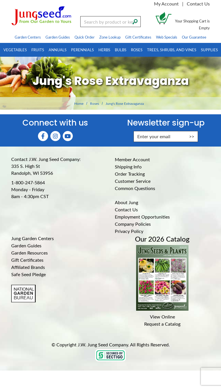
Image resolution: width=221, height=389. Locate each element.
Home (78, 103)
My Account (166, 4)
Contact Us (198, 4)
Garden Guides (26, 245)
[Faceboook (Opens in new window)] (43, 136)
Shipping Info (128, 167)
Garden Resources (29, 253)
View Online (162, 317)
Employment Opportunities (142, 217)
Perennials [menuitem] (82, 49)
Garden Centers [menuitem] (28, 37)
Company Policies (133, 224)
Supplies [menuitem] (209, 49)
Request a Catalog (162, 324)
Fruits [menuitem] (37, 49)
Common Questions (135, 188)
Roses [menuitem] (136, 49)
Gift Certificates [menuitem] (138, 37)
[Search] (135, 21)
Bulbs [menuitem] (120, 49)
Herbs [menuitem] (104, 49)
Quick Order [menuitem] (85, 37)
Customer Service (132, 181)
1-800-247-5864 (28, 182)
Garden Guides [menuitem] (57, 37)
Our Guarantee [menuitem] (194, 37)
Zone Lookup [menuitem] (110, 37)
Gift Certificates (27, 260)
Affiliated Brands (28, 267)
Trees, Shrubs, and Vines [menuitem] (171, 49)
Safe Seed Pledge (28, 274)
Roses (94, 103)
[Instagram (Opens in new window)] (55, 136)
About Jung (126, 202)
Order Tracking (130, 174)
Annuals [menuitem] (57, 49)
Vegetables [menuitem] (15, 49)
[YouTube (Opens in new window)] (68, 136)
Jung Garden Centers (32, 238)
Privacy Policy (129, 231)
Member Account (132, 159)
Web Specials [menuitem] (166, 37)
